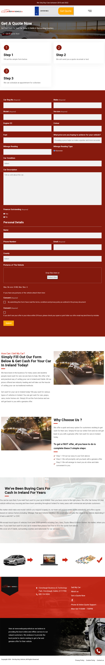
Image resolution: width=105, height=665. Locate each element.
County (6, 253)
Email (59, 241)
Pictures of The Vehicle (13, 265)
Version (60, 111)
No (6, 217)
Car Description (10, 169)
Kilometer (59, 150)
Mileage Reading (10, 146)
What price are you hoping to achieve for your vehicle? (77, 135)
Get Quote (65, 11)
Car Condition (9, 158)
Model (9, 111)
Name (5, 230)
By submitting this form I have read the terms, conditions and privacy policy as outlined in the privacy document (47, 302)
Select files (52, 277)
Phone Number (9, 241)
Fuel (5, 135)
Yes (6, 214)
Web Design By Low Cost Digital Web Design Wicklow (25, 660)
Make (59, 100)
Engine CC (7, 123)
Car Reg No (11, 100)
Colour (56, 123)
